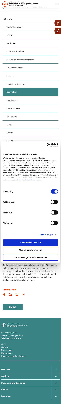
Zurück (12, 306)
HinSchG (5, 347)
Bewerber (6, 396)
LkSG (3, 344)
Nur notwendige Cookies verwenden (30, 257)
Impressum (36, 180)
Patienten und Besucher (13, 382)
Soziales (5, 389)
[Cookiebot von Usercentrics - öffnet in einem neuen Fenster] (46, 145)
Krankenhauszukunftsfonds (13, 356)
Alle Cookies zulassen (30, 242)
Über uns (5, 369)
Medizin (5, 376)
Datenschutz (23, 180)
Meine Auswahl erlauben (30, 250)
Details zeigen (46, 235)
